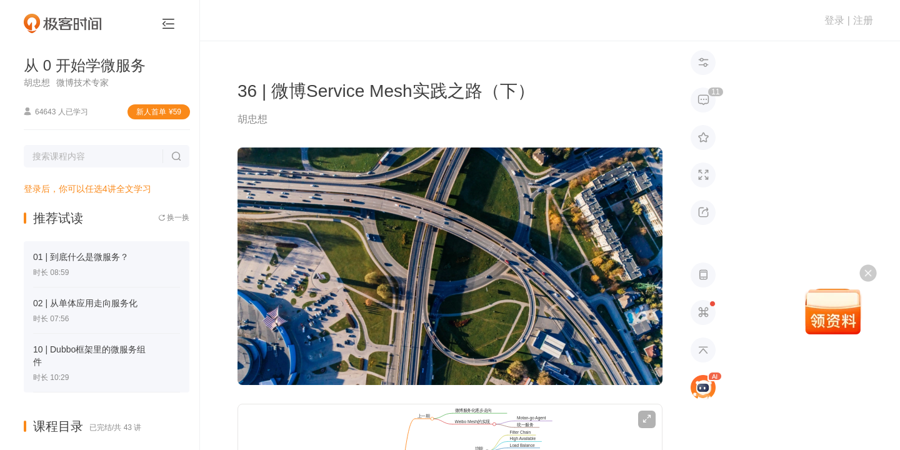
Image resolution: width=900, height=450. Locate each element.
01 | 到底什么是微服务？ (81, 257)
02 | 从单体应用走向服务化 (85, 303)
